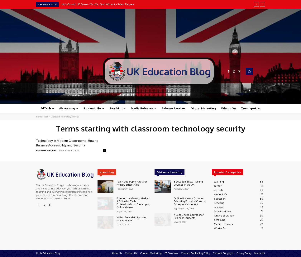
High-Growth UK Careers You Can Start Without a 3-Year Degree (98, 4)
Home (39, 116)
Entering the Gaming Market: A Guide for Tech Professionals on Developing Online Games (133, 203)
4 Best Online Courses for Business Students (189, 216)
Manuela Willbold (46, 150)
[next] (262, 4)
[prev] (256, 4)
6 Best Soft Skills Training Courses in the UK (188, 183)
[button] (249, 71)
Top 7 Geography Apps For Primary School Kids (132, 183)
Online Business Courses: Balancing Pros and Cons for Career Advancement (190, 201)
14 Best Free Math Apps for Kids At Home (132, 219)
